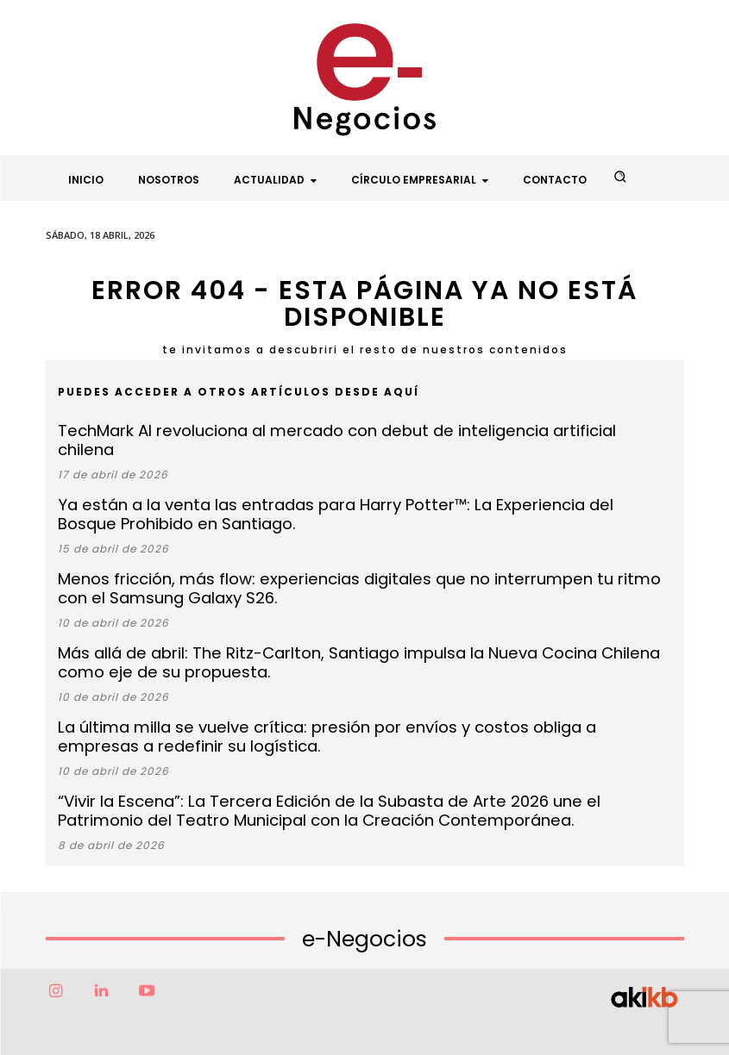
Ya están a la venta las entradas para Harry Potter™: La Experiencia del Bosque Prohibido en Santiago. (358, 490)
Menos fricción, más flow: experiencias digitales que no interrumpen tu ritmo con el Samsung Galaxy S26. (338, 559)
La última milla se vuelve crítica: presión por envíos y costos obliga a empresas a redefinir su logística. (360, 698)
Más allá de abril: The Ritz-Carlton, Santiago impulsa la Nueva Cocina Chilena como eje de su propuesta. (360, 629)
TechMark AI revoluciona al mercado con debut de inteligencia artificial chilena (326, 430)
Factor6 (327, 1027)
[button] (619, 176)
